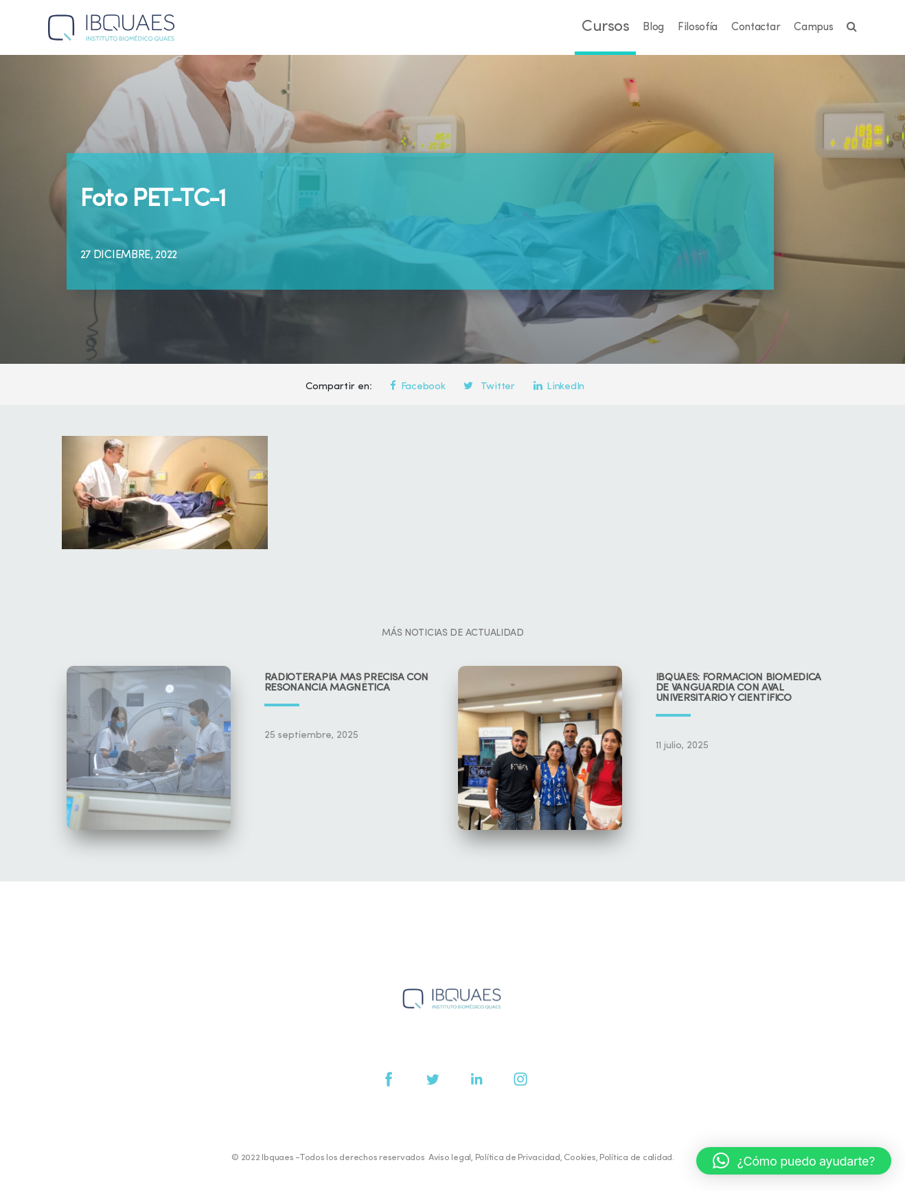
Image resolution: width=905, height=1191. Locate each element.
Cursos (605, 27)
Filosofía (698, 27)
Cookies (579, 1157)
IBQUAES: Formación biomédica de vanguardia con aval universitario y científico (739, 688)
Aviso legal (449, 1157)
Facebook (417, 387)
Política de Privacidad (517, 1157)
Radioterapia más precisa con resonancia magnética (346, 683)
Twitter (488, 387)
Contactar (755, 27)
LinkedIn (559, 387)
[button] (793, 1161)
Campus (813, 27)
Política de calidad (635, 1157)
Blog (653, 27)
